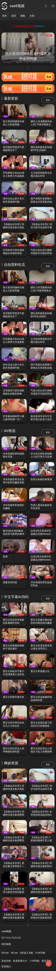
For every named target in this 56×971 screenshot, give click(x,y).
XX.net (14, 952)
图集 (22, 15)
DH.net (5, 952)
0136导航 (40, 952)
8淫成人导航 (26, 952)
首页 (13, 15)
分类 (32, 15)
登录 (4, 15)
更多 (48, 100)
